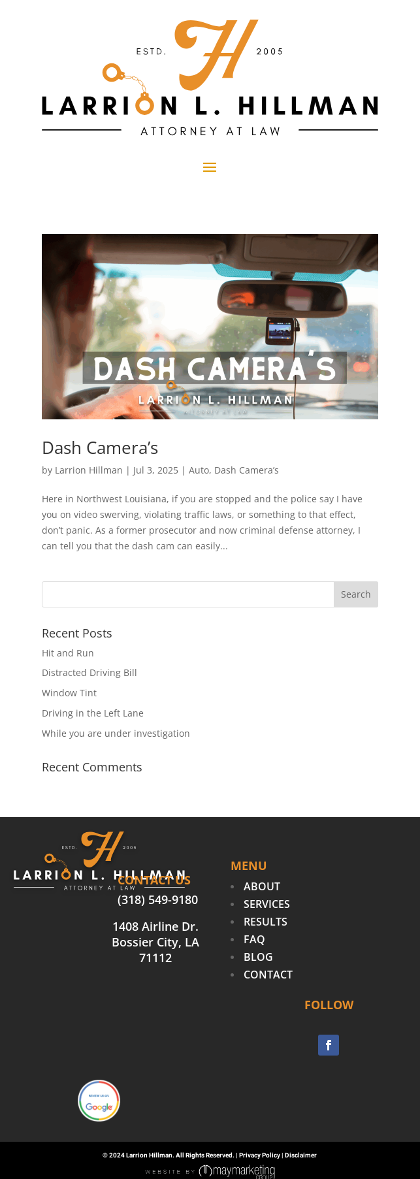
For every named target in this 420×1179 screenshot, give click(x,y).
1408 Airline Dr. (155, 926)
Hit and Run (68, 653)
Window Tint (69, 692)
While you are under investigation (116, 733)
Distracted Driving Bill (89, 672)
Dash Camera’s (100, 447)
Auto (199, 470)
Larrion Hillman (89, 470)
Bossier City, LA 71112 (155, 949)
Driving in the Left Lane (93, 713)
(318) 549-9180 (158, 899)
